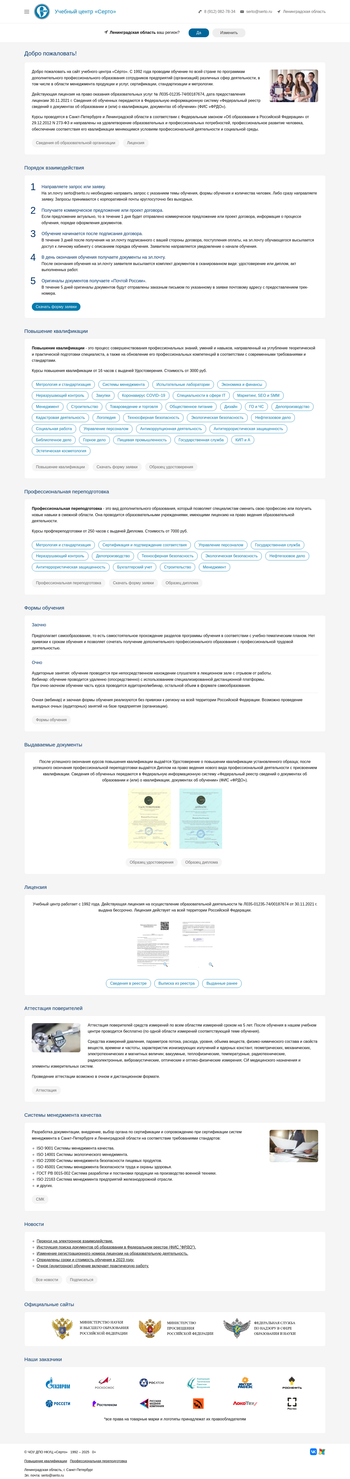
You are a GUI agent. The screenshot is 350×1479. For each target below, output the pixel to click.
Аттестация (46, 1090)
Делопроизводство (292, 407)
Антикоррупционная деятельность (171, 429)
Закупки (103, 395)
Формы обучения (51, 720)
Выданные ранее (221, 983)
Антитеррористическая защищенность (248, 429)
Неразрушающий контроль (60, 395)
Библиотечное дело (53, 440)
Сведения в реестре (128, 983)
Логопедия (106, 418)
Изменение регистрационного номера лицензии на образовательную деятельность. (112, 1253)
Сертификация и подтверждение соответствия (145, 545)
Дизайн (230, 407)
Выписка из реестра (176, 983)
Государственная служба (201, 440)
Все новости (47, 1280)
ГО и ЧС (256, 407)
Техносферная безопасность (153, 418)
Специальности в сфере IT (201, 395)
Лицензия (135, 143)
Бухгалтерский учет (134, 567)
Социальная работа (54, 429)
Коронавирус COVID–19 (143, 395)
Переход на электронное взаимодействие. (75, 1241)
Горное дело (94, 440)
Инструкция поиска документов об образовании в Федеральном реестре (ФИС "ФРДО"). (116, 1247)
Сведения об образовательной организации (75, 143)
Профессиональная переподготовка (68, 583)
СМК (40, 1199)
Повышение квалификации (60, 467)
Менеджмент (47, 407)
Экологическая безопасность (217, 418)
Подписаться (81, 1280)
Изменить (229, 33)
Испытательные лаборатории (183, 384)
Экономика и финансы (241, 384)
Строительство (84, 407)
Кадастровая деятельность (60, 418)
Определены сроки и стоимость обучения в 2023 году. (85, 1260)
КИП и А (243, 440)
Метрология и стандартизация (63, 384)
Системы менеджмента (124, 384)
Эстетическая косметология (61, 451)
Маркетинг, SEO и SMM (258, 395)
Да (198, 33)
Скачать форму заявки (56, 307)
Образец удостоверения (171, 467)
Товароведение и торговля (134, 407)
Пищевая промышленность (142, 440)
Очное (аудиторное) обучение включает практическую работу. (93, 1266)
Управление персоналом (106, 429)
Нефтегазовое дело (273, 418)
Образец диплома (182, 583)
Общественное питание (191, 407)
